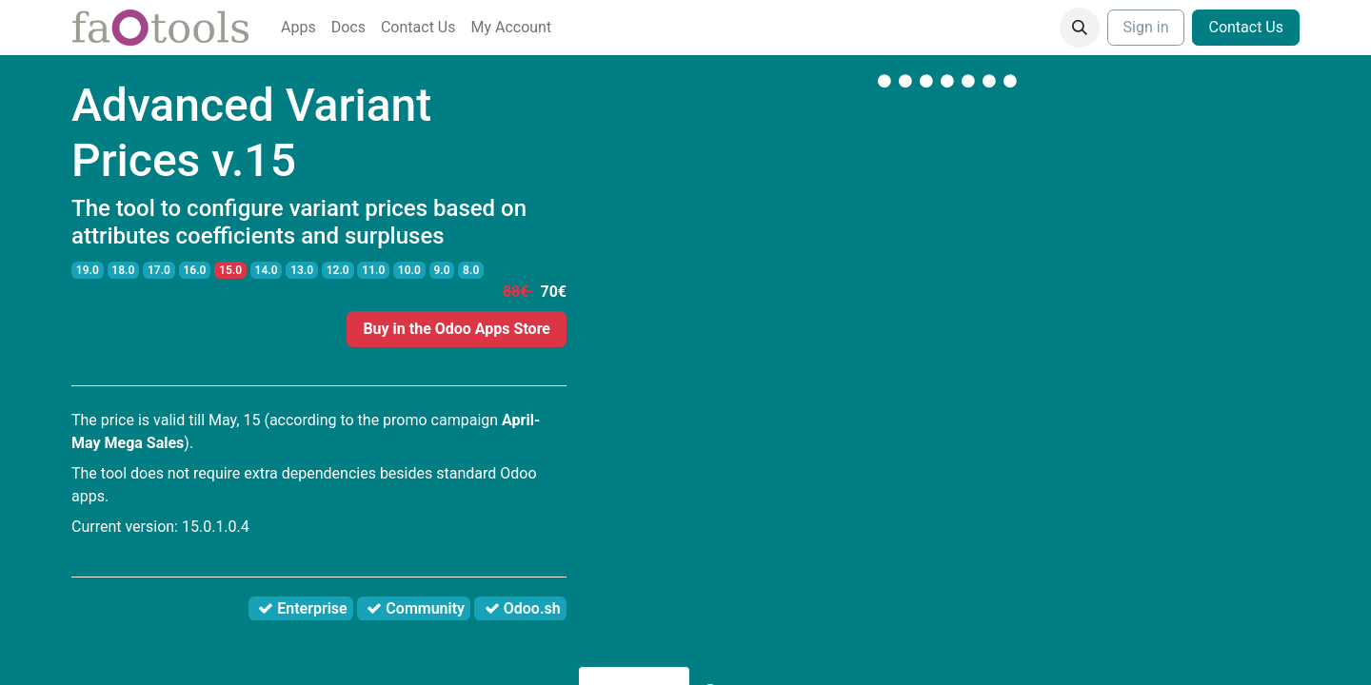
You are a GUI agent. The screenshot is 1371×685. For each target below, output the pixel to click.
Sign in (1146, 27)
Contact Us (1245, 27)
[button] (1080, 28)
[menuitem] (298, 28)
